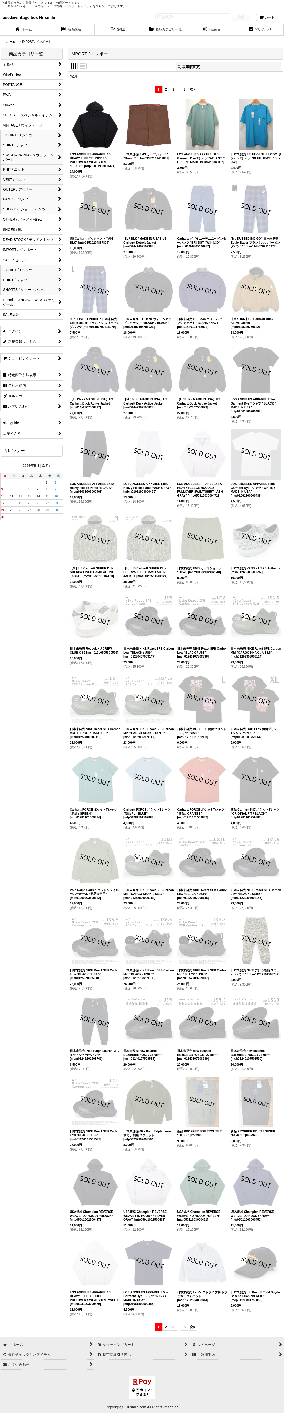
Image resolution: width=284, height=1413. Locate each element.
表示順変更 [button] (189, 67)
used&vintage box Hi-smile (29, 17)
